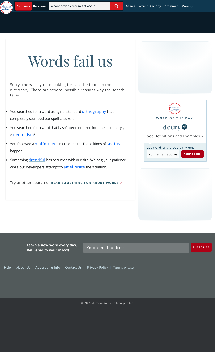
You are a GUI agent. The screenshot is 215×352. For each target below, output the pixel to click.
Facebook (158, 279)
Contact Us (74, 267)
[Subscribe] (201, 247)
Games (130, 6)
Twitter (173, 279)
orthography (94, 111)
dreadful (37, 159)
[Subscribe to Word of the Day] (163, 154)
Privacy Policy (99, 267)
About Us (24, 267)
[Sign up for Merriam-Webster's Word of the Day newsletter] (136, 248)
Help (8, 267)
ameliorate (74, 166)
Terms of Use (123, 267)
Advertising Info (48, 267)
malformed (46, 143)
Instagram (204, 279)
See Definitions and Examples (173, 136)
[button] (187, 6)
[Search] (86, 6)
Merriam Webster (14, 246)
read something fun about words (85, 183)
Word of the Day (150, 6)
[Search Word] (116, 6)
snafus (113, 143)
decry (172, 127)
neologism (23, 134)
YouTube (188, 279)
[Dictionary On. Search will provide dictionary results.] (32, 6)
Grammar (171, 6)
